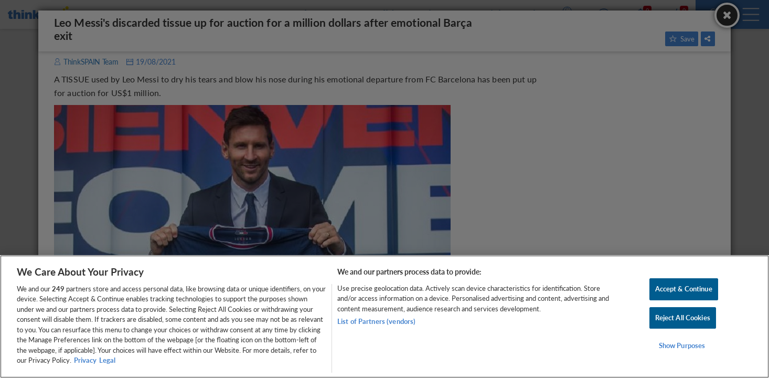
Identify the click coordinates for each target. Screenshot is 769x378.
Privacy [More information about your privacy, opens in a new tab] (85, 360)
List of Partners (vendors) (376, 321)
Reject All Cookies (682, 317)
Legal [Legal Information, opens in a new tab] (107, 360)
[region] (384, 316)
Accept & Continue (683, 289)
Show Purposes (682, 345)
